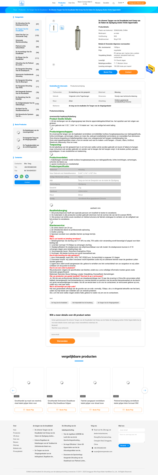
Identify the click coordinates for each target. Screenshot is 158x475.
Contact (27, 182)
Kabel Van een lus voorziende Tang (27, 35)
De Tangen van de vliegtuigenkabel (108, 302)
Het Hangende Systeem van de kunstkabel (27, 92)
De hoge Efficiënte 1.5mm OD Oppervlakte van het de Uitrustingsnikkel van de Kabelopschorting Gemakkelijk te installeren (75, 447)
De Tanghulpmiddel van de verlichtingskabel (31, 146)
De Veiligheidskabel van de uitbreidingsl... (27, 104)
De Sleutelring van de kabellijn (27, 98)
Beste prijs (108, 72)
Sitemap (16, 445)
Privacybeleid (17, 451)
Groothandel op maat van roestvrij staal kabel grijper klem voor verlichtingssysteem (28, 403)
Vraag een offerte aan (136, 3)
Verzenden (62, 341)
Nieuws (15, 442)
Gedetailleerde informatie (58, 86)
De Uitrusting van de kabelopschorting (27, 24)
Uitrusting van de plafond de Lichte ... (27, 64)
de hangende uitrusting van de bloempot (27, 81)
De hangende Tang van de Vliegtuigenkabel (31, 138)
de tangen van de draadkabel (27, 30)
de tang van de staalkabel (59, 302)
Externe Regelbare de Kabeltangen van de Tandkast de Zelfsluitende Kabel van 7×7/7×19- (46, 443)
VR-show (16, 436)
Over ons (16, 439)
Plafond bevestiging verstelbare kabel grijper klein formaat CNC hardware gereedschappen (126, 403)
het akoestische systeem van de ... (27, 115)
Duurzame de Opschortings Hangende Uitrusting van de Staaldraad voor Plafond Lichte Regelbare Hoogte (74, 458)
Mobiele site (17, 448)
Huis (14, 430)
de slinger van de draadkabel (27, 58)
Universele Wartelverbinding (27, 41)
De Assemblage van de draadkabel (27, 52)
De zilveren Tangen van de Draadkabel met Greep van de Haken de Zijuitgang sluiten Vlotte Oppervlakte (45, 433)
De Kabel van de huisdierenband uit (27, 109)
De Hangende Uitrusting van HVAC (27, 86)
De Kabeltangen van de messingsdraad (31, 131)
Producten (16, 433)
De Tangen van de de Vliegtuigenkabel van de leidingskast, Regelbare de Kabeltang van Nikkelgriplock (45, 454)
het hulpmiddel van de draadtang (82, 302)
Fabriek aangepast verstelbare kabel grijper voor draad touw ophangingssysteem (93, 403)
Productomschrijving (77, 86)
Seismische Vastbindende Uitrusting (27, 75)
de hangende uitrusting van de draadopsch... (27, 69)
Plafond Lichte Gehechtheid (27, 47)
